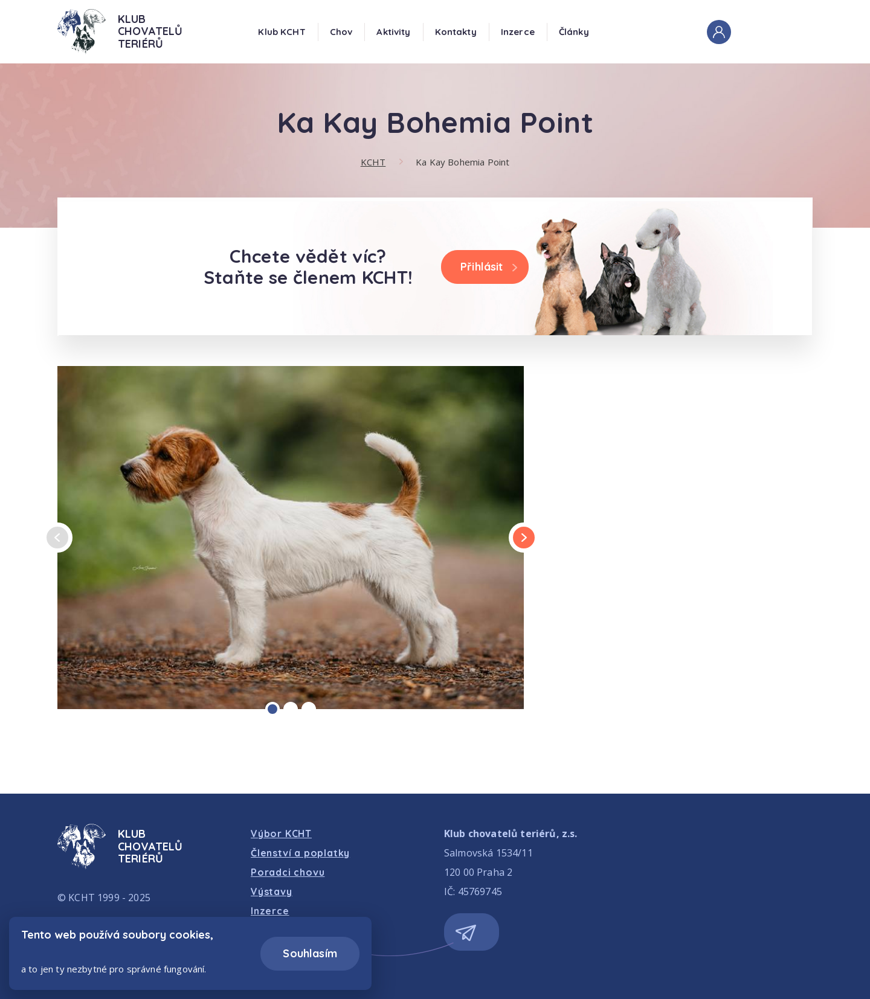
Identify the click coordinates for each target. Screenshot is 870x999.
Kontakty (456, 31)
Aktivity (393, 31)
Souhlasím (310, 953)
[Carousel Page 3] (308, 709)
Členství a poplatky (300, 853)
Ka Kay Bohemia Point (462, 162)
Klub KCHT (281, 31)
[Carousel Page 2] (290, 709)
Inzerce (518, 31)
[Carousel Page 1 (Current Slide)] (272, 709)
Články (574, 31)
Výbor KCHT (281, 833)
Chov (341, 31)
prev (57, 538)
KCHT (373, 162)
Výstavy (271, 891)
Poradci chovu (287, 872)
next (523, 538)
